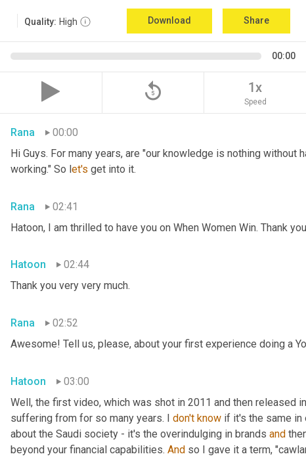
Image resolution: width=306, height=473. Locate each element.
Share (256, 20)
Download (169, 20)
